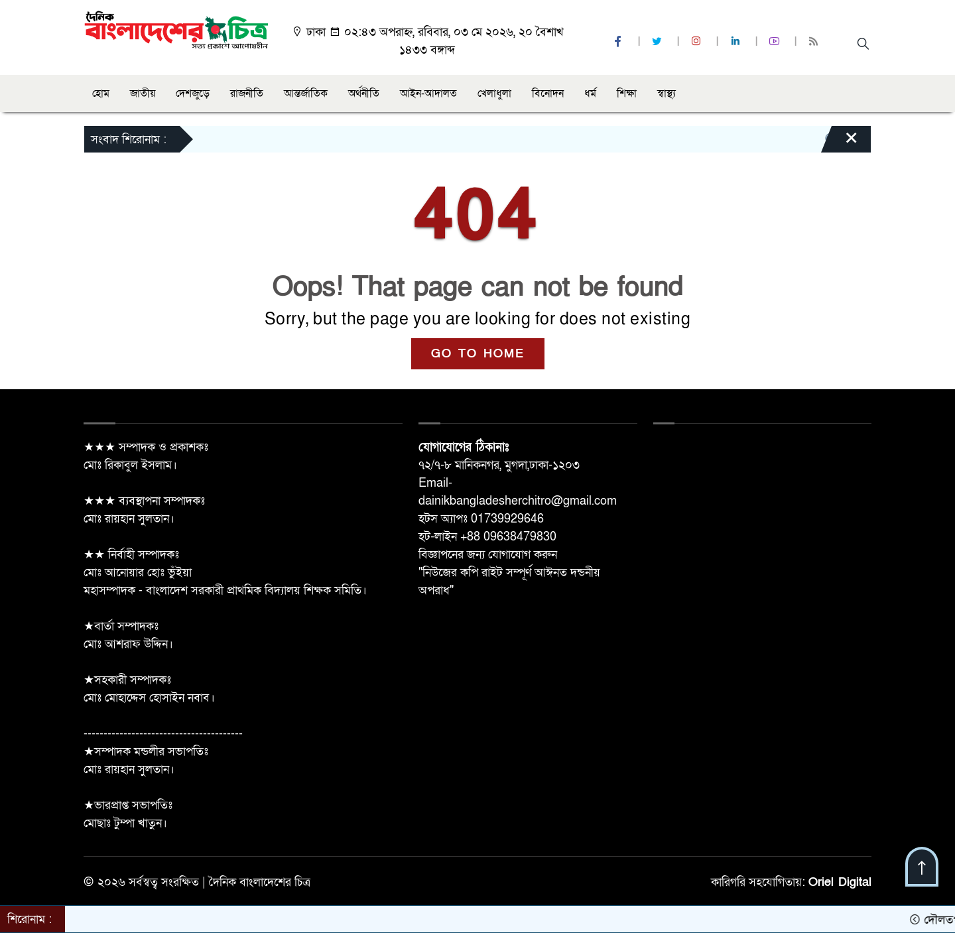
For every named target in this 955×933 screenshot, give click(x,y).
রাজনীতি (246, 93)
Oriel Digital (839, 882)
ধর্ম (590, 93)
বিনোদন (548, 93)
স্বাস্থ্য (666, 93)
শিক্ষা (627, 93)
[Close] (840, 142)
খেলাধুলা (494, 93)
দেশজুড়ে (193, 93)
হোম (100, 93)
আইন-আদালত (428, 93)
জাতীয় (142, 93)
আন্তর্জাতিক (306, 93)
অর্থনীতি (363, 93)
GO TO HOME (478, 353)
